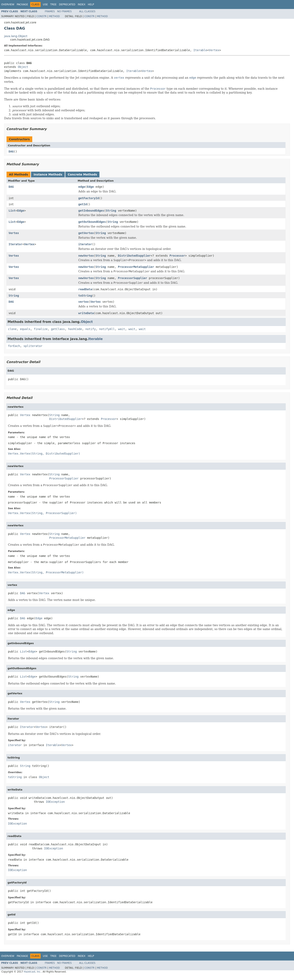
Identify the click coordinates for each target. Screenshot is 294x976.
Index (82, 4)
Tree (53, 4)
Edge (90, 186)
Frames (50, 11)
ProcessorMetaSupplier (136, 266)
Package (22, 4)
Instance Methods (47, 174)
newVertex (86, 255)
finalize (40, 329)
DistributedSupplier (134, 255)
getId (82, 204)
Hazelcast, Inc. (32, 971)
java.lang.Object (15, 36)
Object (23, 66)
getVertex (86, 233)
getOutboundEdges (92, 221)
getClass (58, 329)
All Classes (87, 11)
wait (121, 329)
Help (91, 4)
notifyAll (107, 329)
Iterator (15, 244)
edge (81, 186)
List (12, 210)
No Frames (64, 11)
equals (25, 329)
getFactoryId (88, 198)
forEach (14, 346)
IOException (55, 801)
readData (85, 289)
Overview (7, 4)
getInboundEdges (91, 210)
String (111, 210)
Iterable (200, 50)
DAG (11, 151)
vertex (83, 301)
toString (85, 295)
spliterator (32, 346)
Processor (177, 255)
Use (45, 4)
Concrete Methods (82, 174)
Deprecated (67, 4)
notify (90, 329)
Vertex (214, 50)
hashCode (75, 329)
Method (54, 16)
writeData (86, 313)
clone (12, 329)
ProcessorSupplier (132, 278)
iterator (85, 244)
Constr (41, 16)
